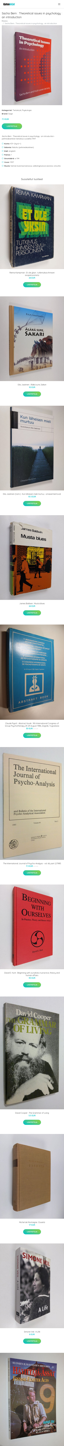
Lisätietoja (12, 126)
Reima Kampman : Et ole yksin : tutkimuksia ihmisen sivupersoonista (32, 273)
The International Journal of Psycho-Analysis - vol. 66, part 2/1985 (32, 863)
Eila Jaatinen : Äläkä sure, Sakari (32, 384)
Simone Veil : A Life (32, 1332)
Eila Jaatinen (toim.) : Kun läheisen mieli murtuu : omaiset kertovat (32, 494)
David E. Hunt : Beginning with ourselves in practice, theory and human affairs (32, 974)
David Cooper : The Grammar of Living (32, 1113)
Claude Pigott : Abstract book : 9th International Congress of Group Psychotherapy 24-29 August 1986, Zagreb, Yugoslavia (32, 724)
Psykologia (26, 110)
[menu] (59, 4)
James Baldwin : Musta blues (32, 603)
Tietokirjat (17, 110)
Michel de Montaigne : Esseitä (32, 1222)
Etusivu (5, 21)
